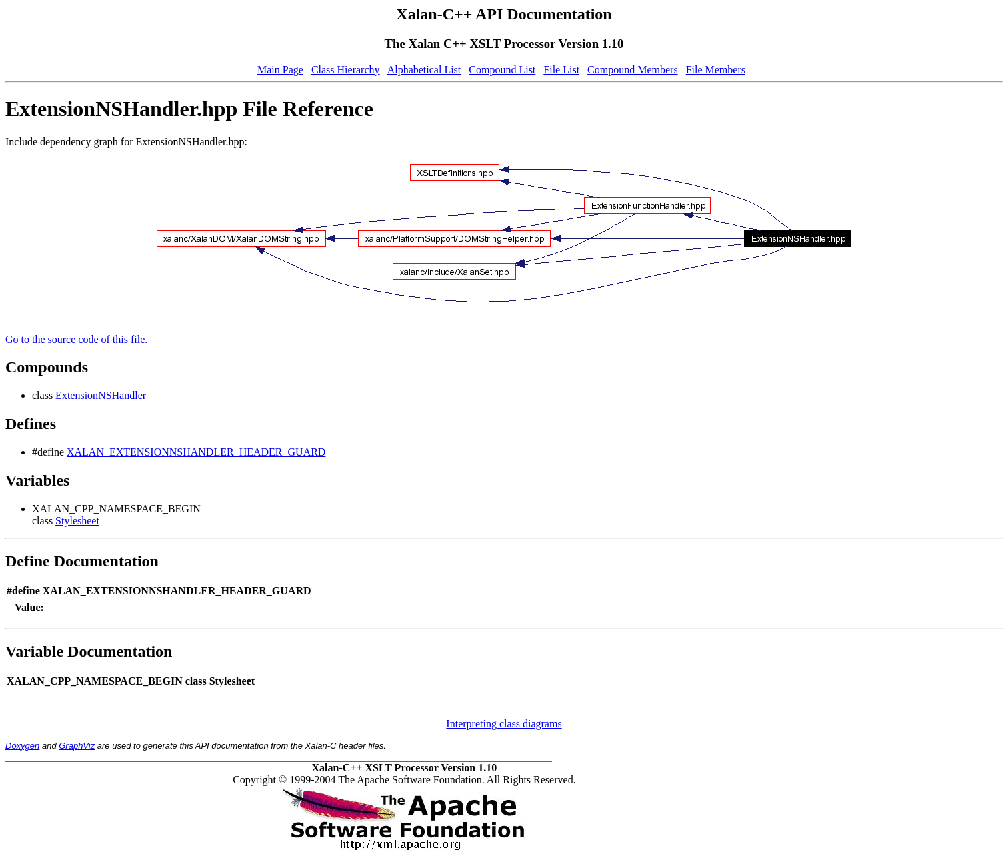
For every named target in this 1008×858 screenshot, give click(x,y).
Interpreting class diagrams (503, 723)
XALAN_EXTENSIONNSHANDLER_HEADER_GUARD (196, 452)
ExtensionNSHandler (100, 395)
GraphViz (77, 746)
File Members (715, 69)
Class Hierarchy (345, 69)
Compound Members (632, 69)
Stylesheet (77, 520)
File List (561, 69)
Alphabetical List (424, 69)
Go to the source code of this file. (76, 339)
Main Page (280, 69)
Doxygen (22, 746)
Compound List (502, 69)
